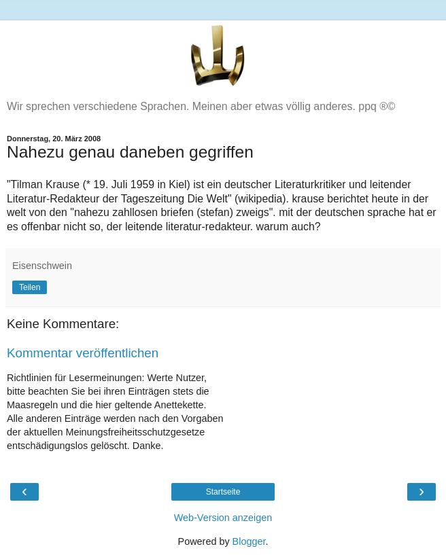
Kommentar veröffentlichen (82, 353)
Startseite (223, 492)
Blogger (249, 541)
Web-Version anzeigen (223, 517)
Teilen (29, 287)
